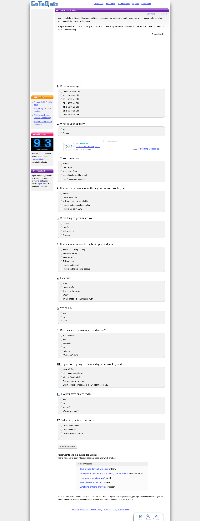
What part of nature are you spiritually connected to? (104, 473)
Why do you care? (70, 411)
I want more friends (70, 425)
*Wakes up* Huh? (69, 355)
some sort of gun (69, 171)
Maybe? (65, 407)
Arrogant (65, 235)
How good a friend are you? (93, 478)
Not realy (66, 343)
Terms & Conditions (79, 510)
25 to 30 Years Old (70, 99)
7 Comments (150, 14)
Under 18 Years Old (70, 91)
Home (140, 517)
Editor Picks (146, 4)
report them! (42, 183)
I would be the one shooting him (75, 205)
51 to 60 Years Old (70, 111)
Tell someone (67, 261)
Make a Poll (110, 4)
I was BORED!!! (69, 429)
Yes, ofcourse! (68, 335)
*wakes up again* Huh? (72, 433)
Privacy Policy (96, 510)
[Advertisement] (111, 59)
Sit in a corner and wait (72, 373)
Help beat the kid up (70, 253)
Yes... (64, 339)
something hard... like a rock (74, 175)
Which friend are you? (88, 146)
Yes (63, 313)
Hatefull (65, 227)
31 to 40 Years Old (70, 103)
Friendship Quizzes (147, 149)
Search (148, 517)
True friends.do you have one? (94, 469)
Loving (65, 223)
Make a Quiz (98, 4)
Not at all (66, 351)
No (63, 317)
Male (64, 129)
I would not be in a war (71, 209)
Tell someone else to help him (74, 201)
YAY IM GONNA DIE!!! (71, 377)
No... (64, 347)
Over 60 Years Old (70, 115)
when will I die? (38, 159)
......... (64, 437)
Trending (156, 517)
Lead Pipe (66, 167)
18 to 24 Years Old (70, 95)
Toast (64, 283)
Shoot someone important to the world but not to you (84, 385)
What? (64, 295)
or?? (64, 321)
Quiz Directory (124, 4)
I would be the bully (70, 265)
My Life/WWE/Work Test (91, 482)
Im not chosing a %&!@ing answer (77, 299)
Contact (107, 510)
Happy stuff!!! (67, 287)
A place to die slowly (70, 291)
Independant (67, 231)
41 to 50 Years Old (70, 107)
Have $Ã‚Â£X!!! (68, 369)
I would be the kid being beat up (75, 269)
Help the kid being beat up (73, 249)
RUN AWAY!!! (68, 257)
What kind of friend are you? (93, 487)
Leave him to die (69, 197)
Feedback (163, 14)
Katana (65, 163)
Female (65, 133)
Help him (66, 193)
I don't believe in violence (73, 179)
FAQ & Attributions (121, 510)
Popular (135, 4)
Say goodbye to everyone (73, 381)
